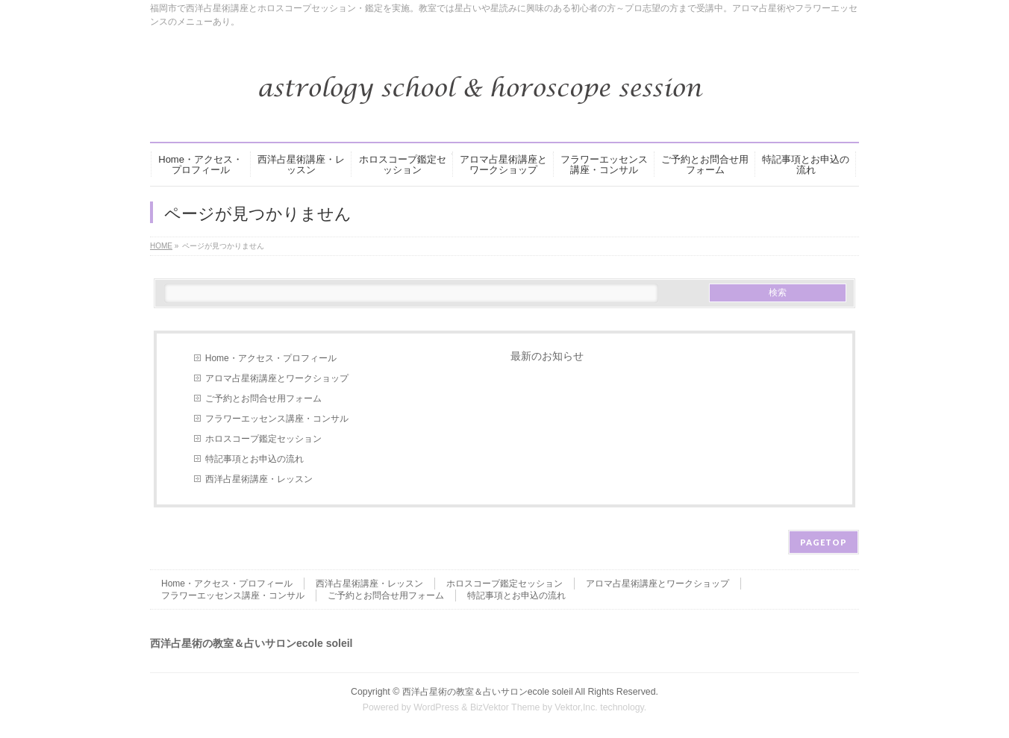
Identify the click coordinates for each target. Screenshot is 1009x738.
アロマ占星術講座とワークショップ (277, 378)
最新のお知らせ (547, 356)
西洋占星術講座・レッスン (259, 479)
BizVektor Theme (505, 707)
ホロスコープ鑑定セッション (263, 439)
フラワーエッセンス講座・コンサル (277, 418)
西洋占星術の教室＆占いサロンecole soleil (487, 692)
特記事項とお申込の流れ (254, 459)
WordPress (436, 707)
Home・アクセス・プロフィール (271, 358)
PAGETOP (823, 542)
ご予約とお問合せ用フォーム (263, 398)
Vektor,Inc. (576, 707)
